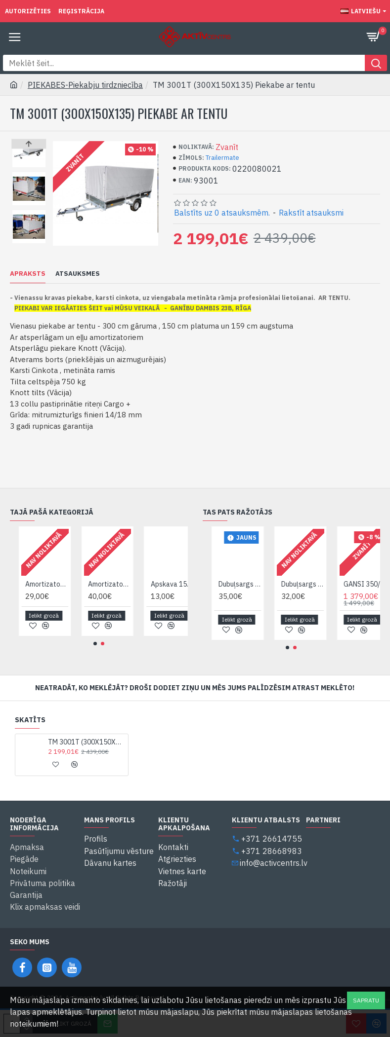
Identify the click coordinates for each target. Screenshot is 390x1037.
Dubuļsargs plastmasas (321, 584)
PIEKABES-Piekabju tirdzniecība (85, 85)
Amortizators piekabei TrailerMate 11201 (65, 584)
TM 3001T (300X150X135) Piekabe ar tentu (86, 742)
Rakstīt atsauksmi (311, 213)
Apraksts (27, 274)
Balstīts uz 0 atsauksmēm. (222, 213)
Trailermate (222, 157)
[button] (29, 241)
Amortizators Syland (127, 584)
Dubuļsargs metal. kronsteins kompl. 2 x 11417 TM (258, 584)
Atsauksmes (77, 274)
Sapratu (366, 1000)
